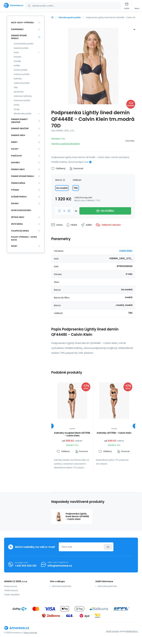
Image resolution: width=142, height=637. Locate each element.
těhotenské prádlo (22, 113)
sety (16, 87)
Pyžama (15, 189)
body (16, 52)
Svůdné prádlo (19, 196)
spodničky (19, 91)
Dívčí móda (17, 224)
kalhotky (18, 78)
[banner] (13, 5)
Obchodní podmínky (61, 586)
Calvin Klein (125, 250)
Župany (15, 203)
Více (86, 162)
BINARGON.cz (132, 631)
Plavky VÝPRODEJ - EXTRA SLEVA (24, 238)
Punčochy (16, 155)
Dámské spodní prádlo (70, 17)
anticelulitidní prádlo (23, 43)
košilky (17, 65)
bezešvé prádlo (21, 48)
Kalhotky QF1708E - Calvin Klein (114, 433)
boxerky (17, 56)
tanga (17, 109)
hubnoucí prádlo (22, 74)
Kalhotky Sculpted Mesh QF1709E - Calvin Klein (72, 434)
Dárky (14, 142)
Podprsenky (17, 29)
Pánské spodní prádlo (22, 176)
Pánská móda (18, 183)
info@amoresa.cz (60, 566)
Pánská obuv (18, 169)
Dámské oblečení (19, 128)
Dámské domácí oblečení (19, 121)
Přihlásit (108, 547)
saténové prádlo (22, 83)
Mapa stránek (30, 632)
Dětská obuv (17, 217)
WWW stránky (112, 631)
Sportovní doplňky (21, 210)
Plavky (14, 149)
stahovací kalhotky (23, 96)
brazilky (17, 61)
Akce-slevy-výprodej (22, 22)
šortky (17, 104)
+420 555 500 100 (25, 565)
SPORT (14, 246)
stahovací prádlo (22, 100)
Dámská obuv (18, 135)
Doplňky (15, 162)
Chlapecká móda (20, 230)
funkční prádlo (20, 70)
